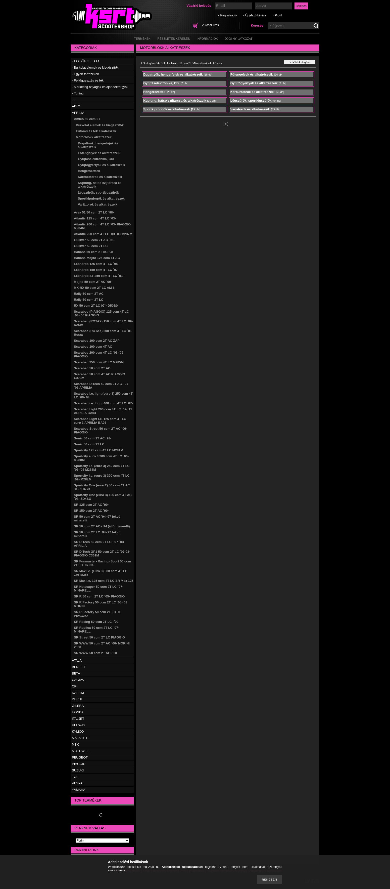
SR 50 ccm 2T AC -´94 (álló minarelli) (102, 526)
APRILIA (78, 113)
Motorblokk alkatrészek (94, 137)
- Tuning (78, 93)
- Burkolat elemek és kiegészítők (95, 67)
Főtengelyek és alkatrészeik (99, 153)
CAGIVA (78, 680)
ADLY (76, 106)
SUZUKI (78, 770)
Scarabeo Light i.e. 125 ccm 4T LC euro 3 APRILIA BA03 (100, 420)
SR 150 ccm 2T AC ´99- (91, 510)
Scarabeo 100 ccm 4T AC (93, 346)
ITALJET (78, 718)
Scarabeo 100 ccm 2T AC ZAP (97, 340)
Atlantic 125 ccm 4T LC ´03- (95, 218)
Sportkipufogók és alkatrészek (101, 198)
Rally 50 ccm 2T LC (88, 299)
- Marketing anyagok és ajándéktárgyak (100, 87)
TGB (75, 777)
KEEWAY (78, 725)
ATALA (77, 660)
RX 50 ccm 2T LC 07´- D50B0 (96, 305)
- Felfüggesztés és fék (87, 80)
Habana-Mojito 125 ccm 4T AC (97, 258)
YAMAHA (78, 790)
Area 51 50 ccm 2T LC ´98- (94, 212)
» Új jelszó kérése (254, 15)
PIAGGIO (79, 764)
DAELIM (78, 693)
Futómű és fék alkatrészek (96, 131)
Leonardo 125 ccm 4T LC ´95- (96, 264)
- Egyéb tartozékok (85, 74)
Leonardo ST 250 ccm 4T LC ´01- (99, 276)
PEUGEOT (80, 757)
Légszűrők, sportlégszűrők (98, 192)
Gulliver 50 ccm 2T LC (91, 246)
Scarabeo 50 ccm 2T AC (92, 368)
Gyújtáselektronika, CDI (96, 159)
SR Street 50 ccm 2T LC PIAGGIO (99, 637)
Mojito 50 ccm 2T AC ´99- (93, 282)
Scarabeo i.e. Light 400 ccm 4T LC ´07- (103, 403)
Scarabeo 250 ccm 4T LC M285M (99, 362)
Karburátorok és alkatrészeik (100, 177)
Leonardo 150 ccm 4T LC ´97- (96, 270)
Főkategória (148, 63)
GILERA (78, 706)
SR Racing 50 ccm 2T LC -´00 (96, 622)
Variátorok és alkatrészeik (97, 204)
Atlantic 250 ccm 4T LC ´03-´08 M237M (103, 234)
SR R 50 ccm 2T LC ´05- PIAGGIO (99, 596)
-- (73, 100)
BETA (76, 673)
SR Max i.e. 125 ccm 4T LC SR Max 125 (103, 581)
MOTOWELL (81, 751)
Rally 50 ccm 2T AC (88, 294)
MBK (75, 744)
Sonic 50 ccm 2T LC (89, 444)
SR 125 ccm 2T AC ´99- (91, 505)
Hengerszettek (89, 171)
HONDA (78, 712)
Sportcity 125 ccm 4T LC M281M (98, 450)
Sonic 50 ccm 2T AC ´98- (92, 438)
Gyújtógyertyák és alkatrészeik (101, 165)
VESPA (77, 783)
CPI (74, 686)
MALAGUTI (80, 738)
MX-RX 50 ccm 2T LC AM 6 (94, 288)
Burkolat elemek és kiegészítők (100, 125)
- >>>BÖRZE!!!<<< (85, 61)
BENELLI (78, 667)
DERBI (77, 699)
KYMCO (78, 731)
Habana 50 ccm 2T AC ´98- (94, 252)
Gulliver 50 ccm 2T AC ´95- (94, 240)
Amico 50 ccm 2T (87, 119)
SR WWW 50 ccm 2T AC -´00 (95, 653)
